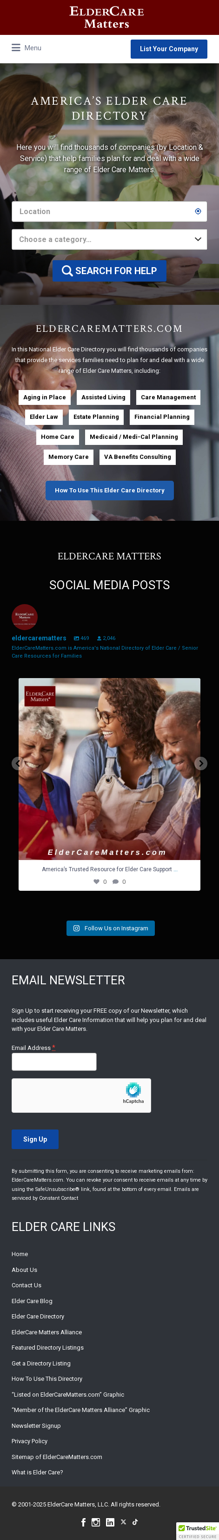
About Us (24, 1269)
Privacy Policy (29, 1441)
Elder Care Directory (38, 1316)
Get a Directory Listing (41, 1363)
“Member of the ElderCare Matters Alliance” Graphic (81, 1409)
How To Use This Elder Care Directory (110, 490)
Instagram (96, 1522)
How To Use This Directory (47, 1378)
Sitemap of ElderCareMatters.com (57, 1456)
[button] (197, 1531)
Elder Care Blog (32, 1301)
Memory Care (68, 456)
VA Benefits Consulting (137, 456)
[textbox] (109, 239)
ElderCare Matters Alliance (47, 1332)
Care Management (168, 397)
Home (20, 1254)
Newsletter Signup (36, 1425)
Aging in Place (44, 397)
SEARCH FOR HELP (116, 270)
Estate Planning (96, 416)
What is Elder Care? (37, 1472)
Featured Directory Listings (48, 1347)
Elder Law (44, 416)
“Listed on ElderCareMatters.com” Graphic (68, 1394)
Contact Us (26, 1285)
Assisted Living (103, 397)
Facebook (83, 1522)
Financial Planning (162, 416)
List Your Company (169, 49)
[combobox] (109, 239)
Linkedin (110, 1522)
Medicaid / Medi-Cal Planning (134, 436)
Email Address (33, 1048)
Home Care (57, 436)
